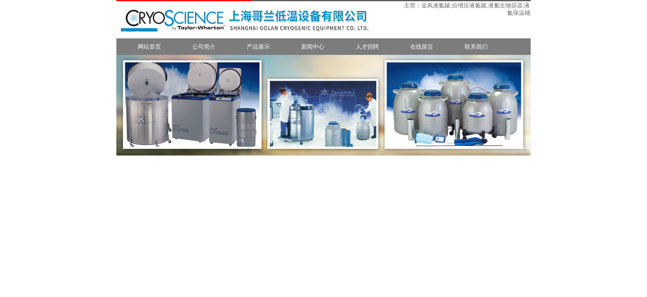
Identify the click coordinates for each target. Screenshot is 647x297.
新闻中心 (312, 46)
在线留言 (421, 46)
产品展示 (258, 46)
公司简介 (203, 46)
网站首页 (149, 46)
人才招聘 (367, 46)
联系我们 (476, 46)
